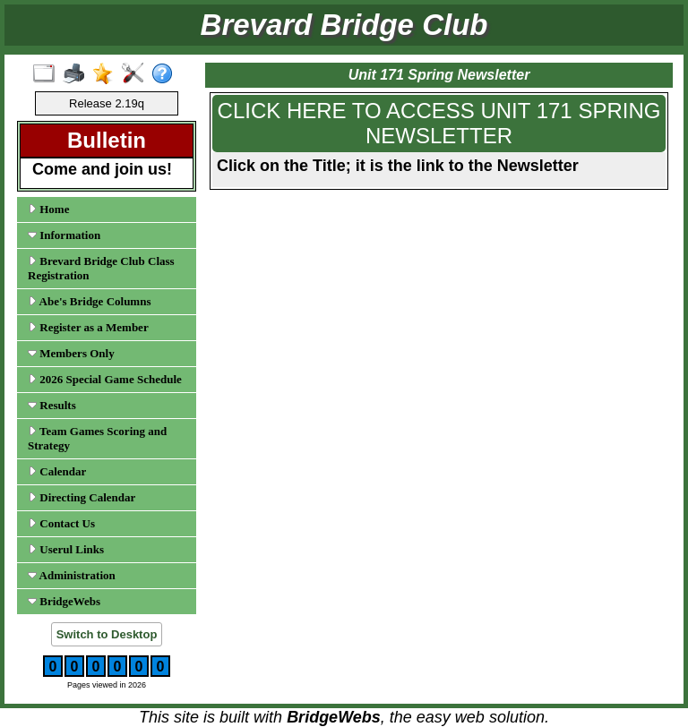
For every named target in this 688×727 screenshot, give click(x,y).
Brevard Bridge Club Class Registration (101, 268)
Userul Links (66, 549)
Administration (72, 575)
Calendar (57, 471)
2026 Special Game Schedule (105, 379)
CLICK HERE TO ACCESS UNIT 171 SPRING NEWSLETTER (439, 123)
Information (64, 235)
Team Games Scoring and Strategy (97, 438)
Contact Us (61, 523)
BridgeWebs (64, 601)
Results (52, 405)
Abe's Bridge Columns (89, 301)
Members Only (71, 353)
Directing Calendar (81, 497)
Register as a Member (88, 327)
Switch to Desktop (107, 634)
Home (48, 209)
